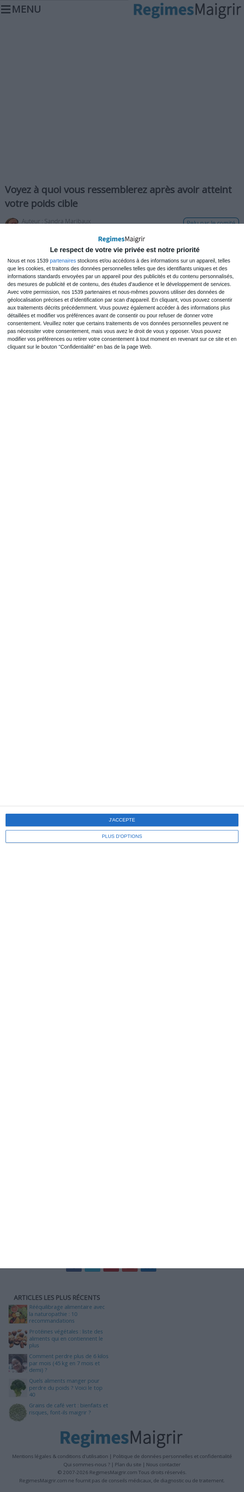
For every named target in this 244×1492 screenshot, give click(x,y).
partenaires (63, 260)
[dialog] (122, 746)
